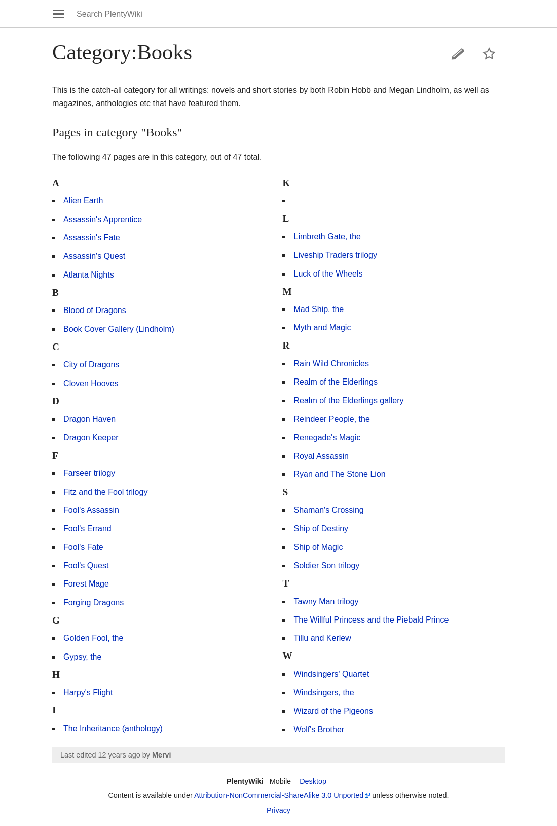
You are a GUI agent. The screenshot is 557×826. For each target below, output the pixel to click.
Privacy (278, 810)
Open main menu (58, 14)
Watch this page (489, 53)
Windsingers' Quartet (331, 674)
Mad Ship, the (318, 309)
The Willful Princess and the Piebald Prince (371, 619)
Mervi (161, 755)
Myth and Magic (322, 327)
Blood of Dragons (94, 310)
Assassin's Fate (91, 237)
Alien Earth (83, 200)
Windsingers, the (323, 692)
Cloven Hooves (91, 383)
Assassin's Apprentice (102, 219)
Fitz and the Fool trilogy (105, 492)
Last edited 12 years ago (100, 755)
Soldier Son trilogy (326, 565)
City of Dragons (91, 364)
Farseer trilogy (89, 473)
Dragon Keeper (91, 437)
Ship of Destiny (320, 528)
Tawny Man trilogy (325, 601)
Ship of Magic (318, 547)
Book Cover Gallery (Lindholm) (118, 329)
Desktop (313, 781)
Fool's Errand (87, 528)
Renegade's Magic (326, 437)
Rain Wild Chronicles (331, 363)
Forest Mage (86, 583)
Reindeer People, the (331, 419)
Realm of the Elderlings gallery (348, 400)
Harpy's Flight (88, 692)
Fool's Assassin (91, 510)
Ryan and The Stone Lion (339, 474)
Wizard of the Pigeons (333, 711)
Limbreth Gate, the (327, 236)
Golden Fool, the (93, 638)
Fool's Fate (83, 547)
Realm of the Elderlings (335, 381)
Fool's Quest (85, 565)
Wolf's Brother (318, 729)
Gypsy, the (82, 656)
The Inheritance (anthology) (113, 728)
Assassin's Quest (94, 256)
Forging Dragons (93, 602)
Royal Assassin (321, 456)
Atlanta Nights (88, 274)
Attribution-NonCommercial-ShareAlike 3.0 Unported (278, 795)
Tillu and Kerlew (322, 638)
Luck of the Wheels (327, 273)
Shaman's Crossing (328, 510)
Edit (458, 53)
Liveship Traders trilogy (335, 255)
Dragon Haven (89, 419)
